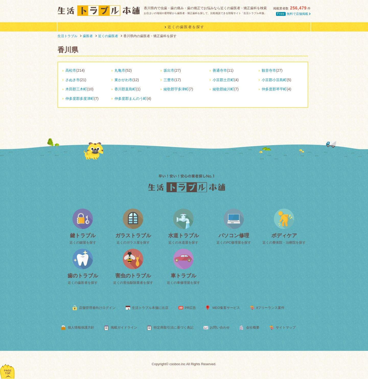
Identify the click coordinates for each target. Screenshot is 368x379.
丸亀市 (119, 70)
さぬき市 (72, 80)
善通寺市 (220, 70)
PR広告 (190, 308)
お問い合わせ (220, 327)
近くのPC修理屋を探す (233, 242)
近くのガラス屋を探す (133, 242)
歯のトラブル (82, 275)
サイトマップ (286, 327)
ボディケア (284, 235)
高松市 (70, 70)
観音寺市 (269, 70)
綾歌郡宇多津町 (176, 89)
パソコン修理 (233, 235)
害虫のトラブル (133, 275)
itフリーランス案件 (270, 308)
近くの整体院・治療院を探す (284, 242)
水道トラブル (183, 235)
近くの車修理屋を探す (183, 283)
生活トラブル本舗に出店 (150, 308)
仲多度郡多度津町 (79, 98)
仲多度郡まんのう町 (130, 98)
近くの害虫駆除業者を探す (133, 283)
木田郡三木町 (76, 89)
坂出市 (169, 70)
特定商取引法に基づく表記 (173, 327)
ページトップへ (7, 365)
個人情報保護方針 (81, 327)
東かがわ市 (123, 80)
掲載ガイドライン (124, 327)
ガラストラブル (133, 235)
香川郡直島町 (125, 89)
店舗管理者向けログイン (97, 308)
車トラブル (183, 275)
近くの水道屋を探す (183, 242)
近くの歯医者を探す (83, 283)
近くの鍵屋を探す (83, 242)
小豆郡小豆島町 (274, 80)
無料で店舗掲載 (293, 14)
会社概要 (252, 327)
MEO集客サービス (226, 308)
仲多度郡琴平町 (274, 89)
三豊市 (169, 80)
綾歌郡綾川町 (223, 89)
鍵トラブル (83, 235)
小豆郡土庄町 (223, 80)
